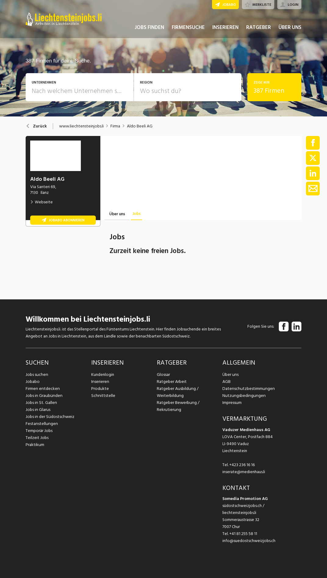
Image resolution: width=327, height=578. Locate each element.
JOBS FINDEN (149, 30)
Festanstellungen (41, 423)
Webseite (41, 201)
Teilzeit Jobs (37, 437)
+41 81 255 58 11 (243, 533)
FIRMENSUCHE (188, 30)
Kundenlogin (102, 374)
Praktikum (35, 444)
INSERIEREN (225, 30)
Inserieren (100, 381)
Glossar (163, 374)
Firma (115, 126)
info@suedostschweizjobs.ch (248, 540)
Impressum (231, 402)
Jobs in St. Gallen (41, 402)
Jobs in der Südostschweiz (49, 416)
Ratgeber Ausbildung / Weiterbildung (177, 392)
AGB (226, 381)
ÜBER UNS (289, 30)
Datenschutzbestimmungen (247, 388)
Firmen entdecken (42, 388)
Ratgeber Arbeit (172, 381)
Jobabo (33, 381)
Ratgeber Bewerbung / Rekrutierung (178, 406)
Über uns (230, 374)
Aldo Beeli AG (140, 126)
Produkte (100, 388)
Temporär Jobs (39, 430)
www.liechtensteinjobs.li (81, 126)
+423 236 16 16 (242, 464)
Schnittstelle (102, 395)
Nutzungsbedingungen (243, 395)
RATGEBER (258, 30)
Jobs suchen (36, 374)
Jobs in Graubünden (43, 395)
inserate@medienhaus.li (243, 471)
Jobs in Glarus (38, 409)
